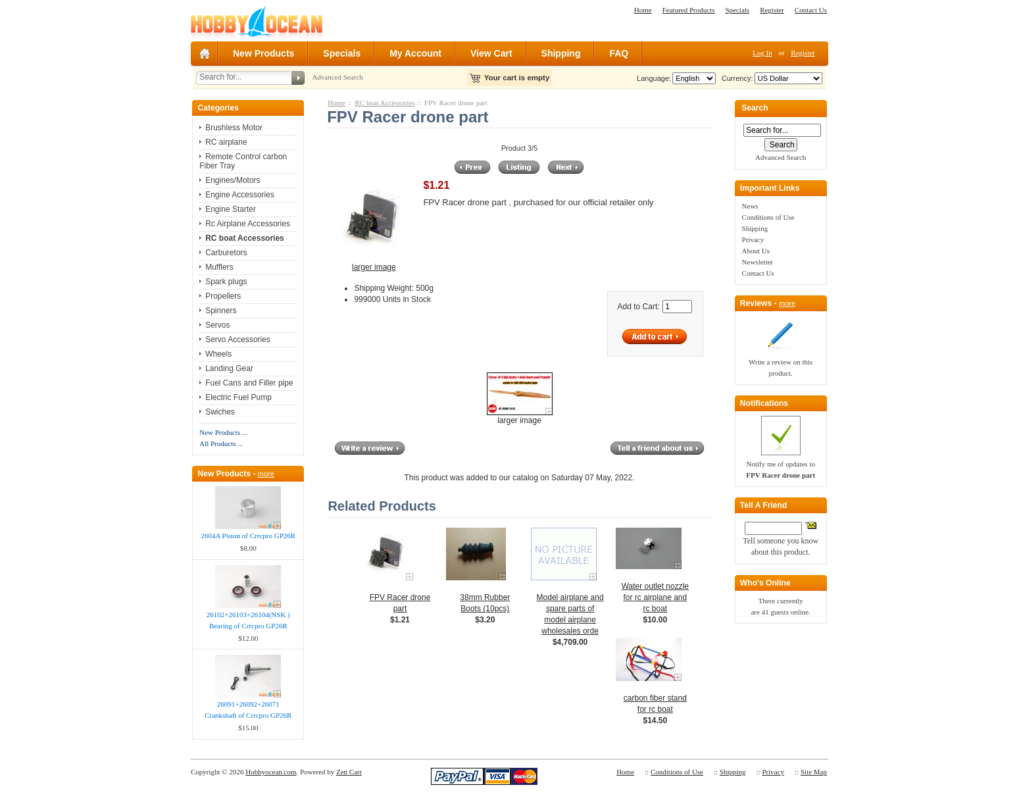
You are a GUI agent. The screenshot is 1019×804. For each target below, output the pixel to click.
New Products (263, 53)
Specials (737, 10)
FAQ (618, 53)
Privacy (753, 239)
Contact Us (811, 10)
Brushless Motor (233, 127)
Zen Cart (349, 772)
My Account (415, 53)
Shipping (561, 53)
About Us (756, 251)
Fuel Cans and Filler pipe (249, 383)
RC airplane (226, 142)
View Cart (491, 53)
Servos (217, 325)
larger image (520, 416)
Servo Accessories (237, 339)
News (750, 206)
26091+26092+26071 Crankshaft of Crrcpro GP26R (248, 709)
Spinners (220, 310)
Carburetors (226, 252)
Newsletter (758, 262)
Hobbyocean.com (270, 772)
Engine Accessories (239, 194)
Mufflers (219, 267)
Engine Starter (230, 209)
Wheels (218, 354)
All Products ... (221, 443)
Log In (762, 53)
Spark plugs (226, 281)
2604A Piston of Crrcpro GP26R (248, 536)
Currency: (735, 78)
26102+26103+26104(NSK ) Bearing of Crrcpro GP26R (248, 620)
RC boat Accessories (384, 103)
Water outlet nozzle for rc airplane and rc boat (655, 597)
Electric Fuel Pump (238, 397)
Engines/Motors (232, 180)
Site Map (814, 772)
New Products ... (223, 432)
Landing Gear (229, 368)
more (266, 474)
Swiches (220, 411)
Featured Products (688, 10)
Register (772, 10)
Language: (654, 78)
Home (643, 10)
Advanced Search (337, 77)
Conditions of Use (768, 217)
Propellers (223, 296)
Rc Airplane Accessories (247, 223)
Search (754, 108)
